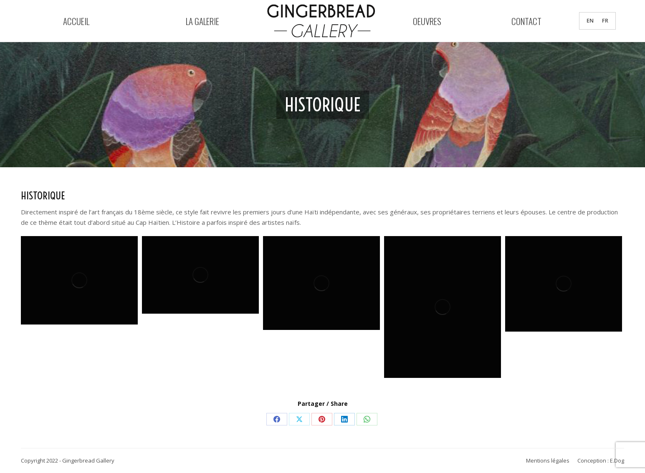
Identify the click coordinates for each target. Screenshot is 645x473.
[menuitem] (590, 20)
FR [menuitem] (605, 21)
